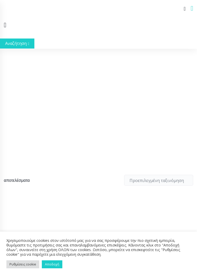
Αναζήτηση (17, 43)
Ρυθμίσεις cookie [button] (22, 264)
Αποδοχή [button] (52, 264)
